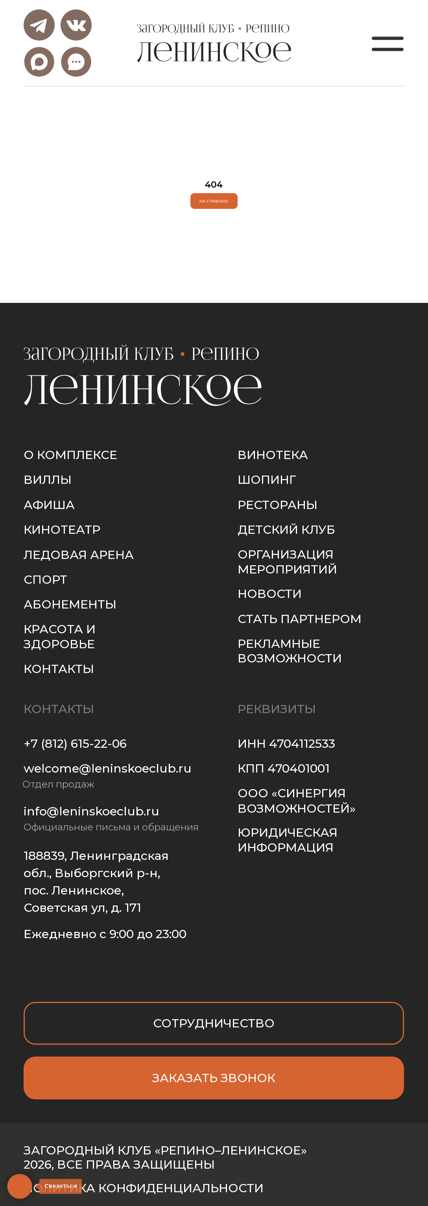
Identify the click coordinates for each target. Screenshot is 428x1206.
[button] (214, 1078)
